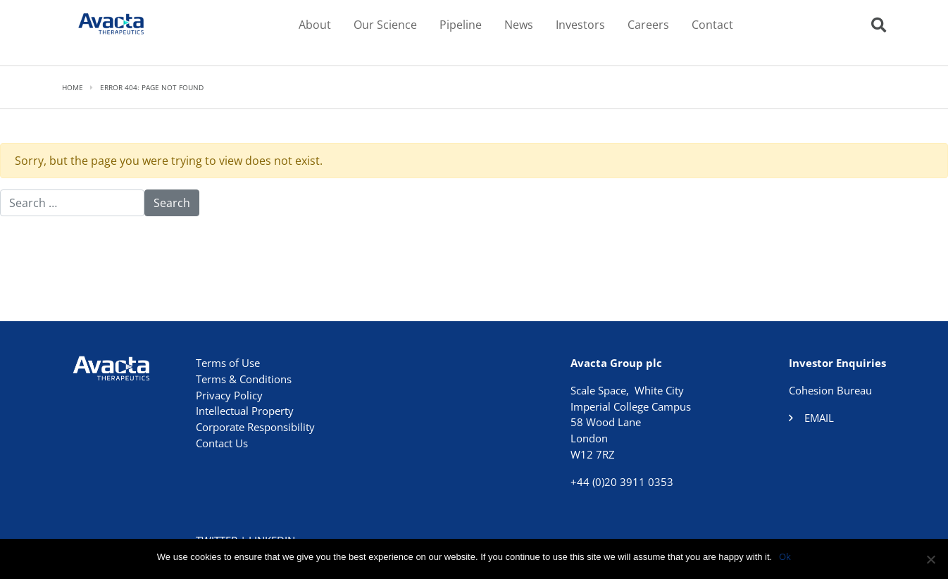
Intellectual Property (245, 411)
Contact (712, 24)
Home (72, 87)
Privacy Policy (229, 395)
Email (819, 418)
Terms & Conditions (244, 379)
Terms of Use (228, 363)
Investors (580, 24)
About (315, 24)
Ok (785, 556)
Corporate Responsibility (255, 427)
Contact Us (222, 443)
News (518, 24)
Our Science (385, 24)
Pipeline (460, 24)
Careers (648, 24)
